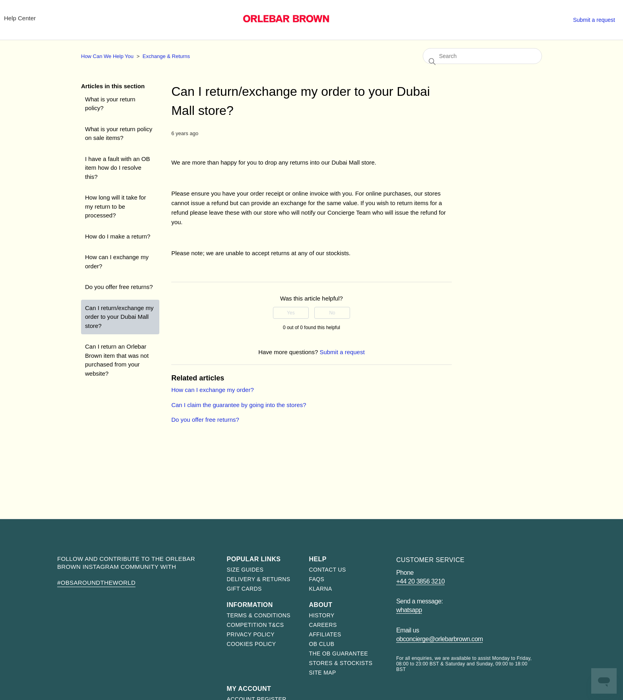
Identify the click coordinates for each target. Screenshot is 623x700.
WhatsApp (409, 610)
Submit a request (594, 20)
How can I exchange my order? (117, 262)
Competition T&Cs (255, 625)
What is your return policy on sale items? (118, 134)
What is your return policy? (110, 104)
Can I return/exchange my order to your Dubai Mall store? (119, 316)
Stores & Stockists (341, 663)
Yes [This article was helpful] (291, 313)
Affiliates (325, 634)
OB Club (322, 644)
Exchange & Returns (166, 56)
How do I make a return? (117, 236)
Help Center (20, 18)
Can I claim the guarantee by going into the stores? (238, 404)
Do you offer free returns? (119, 286)
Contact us (327, 569)
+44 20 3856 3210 (420, 581)
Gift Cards (244, 588)
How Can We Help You (107, 56)
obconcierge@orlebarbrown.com (439, 639)
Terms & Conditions (258, 615)
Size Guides (245, 569)
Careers (323, 625)
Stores (506, 18)
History (322, 615)
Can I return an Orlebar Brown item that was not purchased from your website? (117, 360)
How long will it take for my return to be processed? (115, 206)
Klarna (320, 588)
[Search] (482, 56)
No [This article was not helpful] (332, 313)
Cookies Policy (251, 644)
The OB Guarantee (338, 653)
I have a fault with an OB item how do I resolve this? (117, 167)
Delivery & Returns (258, 579)
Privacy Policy (251, 634)
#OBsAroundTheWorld (96, 582)
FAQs (317, 579)
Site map (322, 672)
